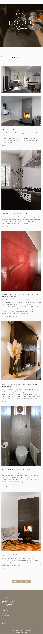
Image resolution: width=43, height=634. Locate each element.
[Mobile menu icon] (40, 2)
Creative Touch (24, 632)
